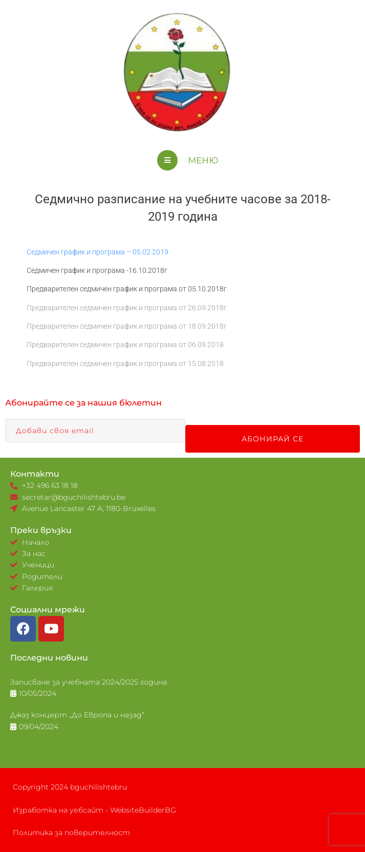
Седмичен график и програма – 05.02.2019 (97, 252)
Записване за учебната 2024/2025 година (88, 682)
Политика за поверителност (71, 832)
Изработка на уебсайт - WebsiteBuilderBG (94, 810)
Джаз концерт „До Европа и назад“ (77, 714)
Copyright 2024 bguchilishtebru (70, 787)
